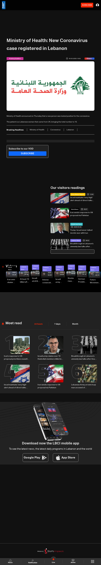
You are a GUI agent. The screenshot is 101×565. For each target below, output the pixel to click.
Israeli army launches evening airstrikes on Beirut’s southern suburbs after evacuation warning (60, 280)
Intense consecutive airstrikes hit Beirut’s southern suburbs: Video (47, 281)
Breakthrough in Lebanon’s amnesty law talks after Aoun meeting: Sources (81, 245)
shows (73, 561)
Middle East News (76, 224)
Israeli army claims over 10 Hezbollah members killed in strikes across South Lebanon (50, 357)
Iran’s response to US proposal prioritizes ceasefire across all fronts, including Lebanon (16, 357)
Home (10, 561)
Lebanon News (75, 240)
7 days (57, 324)
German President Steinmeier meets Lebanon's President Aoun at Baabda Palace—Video (82, 280)
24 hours (38, 324)
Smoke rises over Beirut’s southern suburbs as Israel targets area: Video (71, 279)
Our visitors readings (67, 188)
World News (74, 209)
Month (74, 324)
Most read (14, 323)
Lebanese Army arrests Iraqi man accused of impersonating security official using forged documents (83, 386)
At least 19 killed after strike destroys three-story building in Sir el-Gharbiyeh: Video (24, 280)
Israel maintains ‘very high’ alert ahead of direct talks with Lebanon (81, 199)
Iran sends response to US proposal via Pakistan (81, 213)
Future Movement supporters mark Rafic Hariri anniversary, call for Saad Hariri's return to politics (95, 281)
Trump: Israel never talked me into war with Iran (81, 231)
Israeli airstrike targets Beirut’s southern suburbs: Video (36, 279)
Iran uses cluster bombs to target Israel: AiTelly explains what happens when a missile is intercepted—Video (12, 281)
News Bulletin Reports (77, 194)
